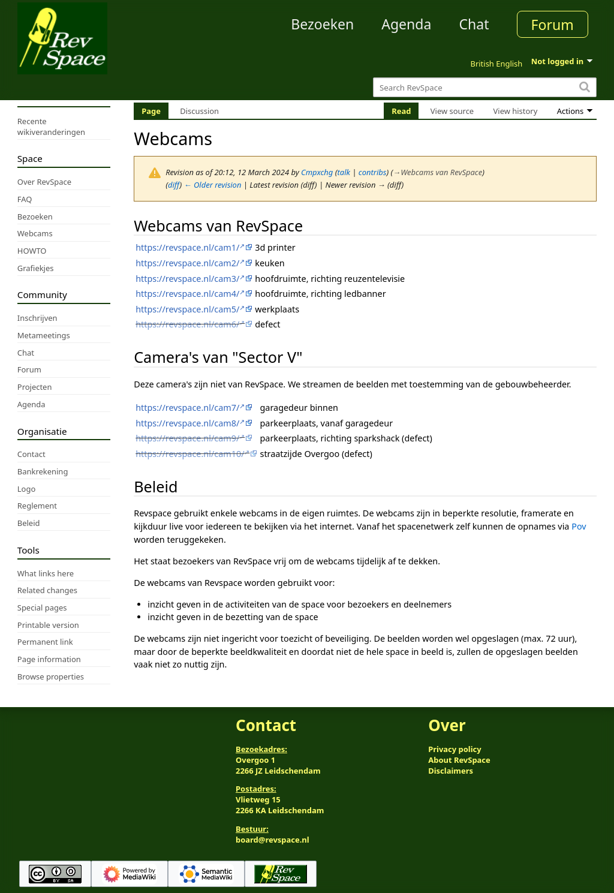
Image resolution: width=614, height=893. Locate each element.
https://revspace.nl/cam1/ (187, 247)
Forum (552, 24)
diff (174, 184)
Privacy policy (454, 749)
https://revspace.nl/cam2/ (187, 263)
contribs (373, 172)
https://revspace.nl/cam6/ (187, 324)
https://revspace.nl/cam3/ (187, 278)
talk (344, 172)
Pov (578, 526)
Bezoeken (322, 24)
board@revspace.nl (272, 839)
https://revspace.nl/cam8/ (187, 423)
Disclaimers (450, 770)
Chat (474, 24)
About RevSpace (459, 759)
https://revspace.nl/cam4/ (187, 293)
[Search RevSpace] (485, 87)
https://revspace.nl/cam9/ (187, 438)
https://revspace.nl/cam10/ (190, 453)
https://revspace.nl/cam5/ (187, 309)
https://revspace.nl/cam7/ (187, 407)
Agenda (406, 24)
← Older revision (213, 184)
